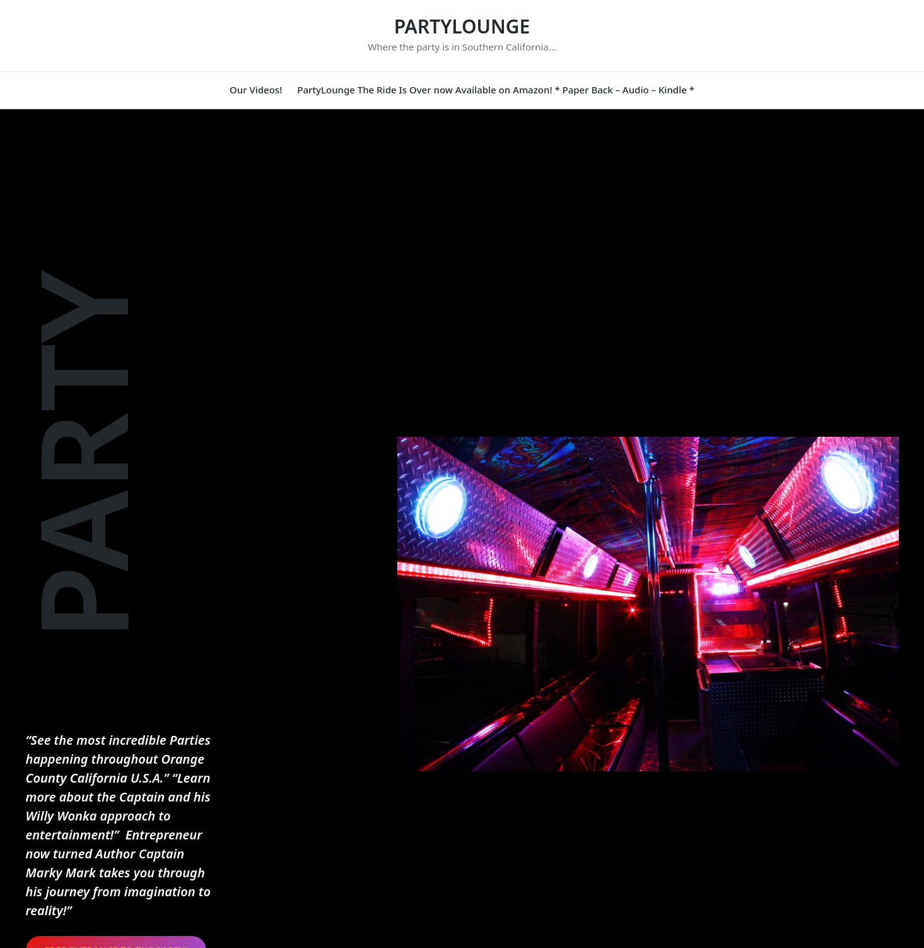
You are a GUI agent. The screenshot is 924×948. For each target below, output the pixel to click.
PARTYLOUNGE (462, 26)
